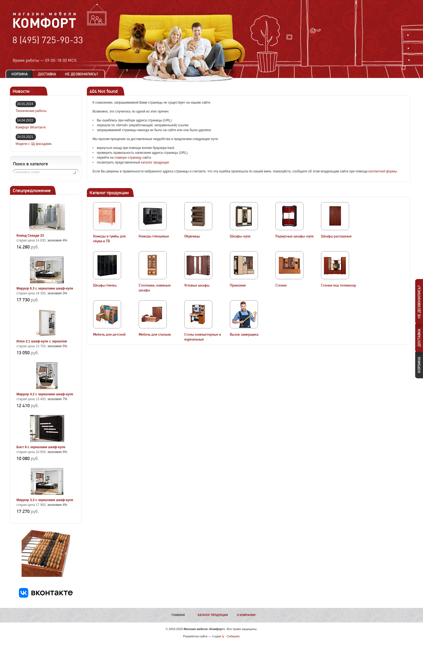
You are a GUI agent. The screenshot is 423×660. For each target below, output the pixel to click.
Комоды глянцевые (154, 236)
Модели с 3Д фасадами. (34, 144)
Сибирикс (233, 636)
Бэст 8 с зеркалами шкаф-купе (40, 447)
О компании (246, 615)
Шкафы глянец (105, 285)
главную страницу (127, 157)
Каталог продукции (213, 615)
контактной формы (383, 171)
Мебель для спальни (155, 334)
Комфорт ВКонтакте (31, 127)
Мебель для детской (109, 334)
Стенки (280, 285)
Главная (178, 615)
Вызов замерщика (244, 334)
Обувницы (192, 236)
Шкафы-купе (240, 236)
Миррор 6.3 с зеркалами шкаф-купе (44, 288)
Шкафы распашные (336, 236)
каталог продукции (155, 162)
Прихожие (238, 285)
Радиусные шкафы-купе (294, 236)
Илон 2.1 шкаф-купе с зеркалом (41, 341)
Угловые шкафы (196, 285)
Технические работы (31, 111)
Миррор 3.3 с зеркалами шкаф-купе (44, 500)
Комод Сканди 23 (30, 235)
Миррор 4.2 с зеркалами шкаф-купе (44, 394)
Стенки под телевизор (338, 285)
